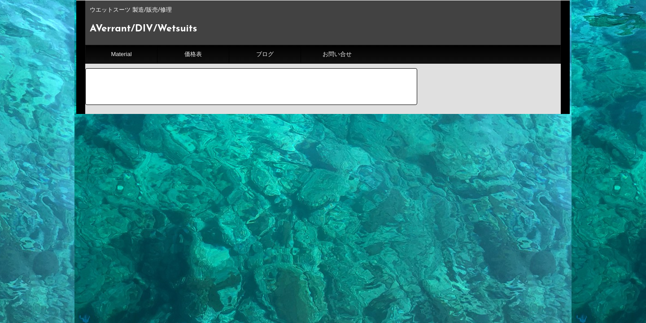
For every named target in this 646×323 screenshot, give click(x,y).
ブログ (265, 54)
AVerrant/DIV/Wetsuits (143, 29)
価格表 (193, 54)
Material (121, 54)
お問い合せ (337, 54)
